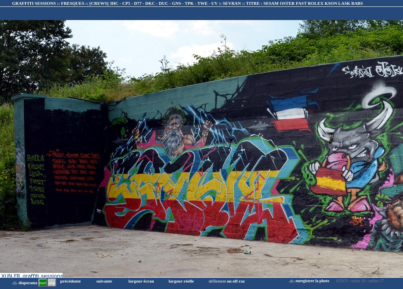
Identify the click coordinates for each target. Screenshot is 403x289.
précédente (70, 281)
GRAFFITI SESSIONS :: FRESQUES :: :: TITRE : (187, 3)
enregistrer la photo (312, 281)
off (235, 281)
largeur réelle (181, 281)
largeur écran (141, 281)
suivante (104, 281)
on (229, 281)
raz (242, 281)
